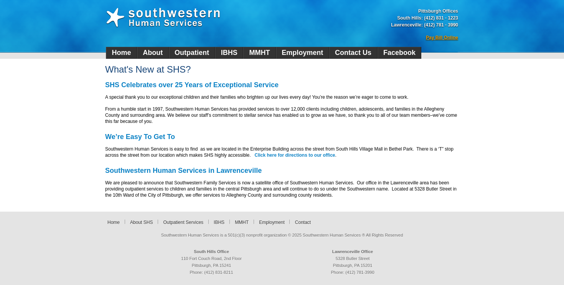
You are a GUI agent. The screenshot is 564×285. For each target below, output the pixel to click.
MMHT (259, 52)
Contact (303, 222)
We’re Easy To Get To (140, 137)
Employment (302, 52)
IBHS (229, 52)
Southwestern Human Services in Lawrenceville (183, 170)
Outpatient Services (183, 222)
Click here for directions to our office (295, 155)
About (153, 52)
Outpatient (192, 52)
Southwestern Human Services (163, 18)
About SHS (141, 222)
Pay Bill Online (442, 37)
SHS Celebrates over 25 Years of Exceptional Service (192, 85)
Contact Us (353, 52)
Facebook (399, 52)
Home (121, 52)
